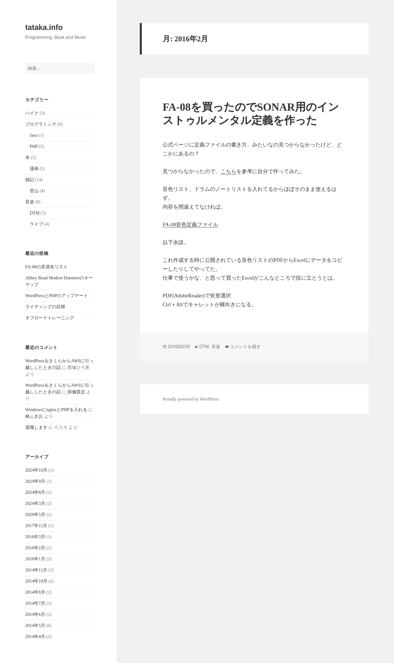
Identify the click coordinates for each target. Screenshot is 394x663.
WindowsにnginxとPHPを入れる (56, 409)
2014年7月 (35, 603)
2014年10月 (36, 581)
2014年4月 (35, 636)
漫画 (34, 168)
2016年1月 (35, 558)
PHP (34, 146)
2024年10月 (36, 470)
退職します (36, 427)
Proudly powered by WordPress (191, 399)
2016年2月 (35, 547)
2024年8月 (35, 492)
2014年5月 (35, 625)
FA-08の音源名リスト (46, 266)
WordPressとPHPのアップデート (56, 295)
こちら (228, 171)
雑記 (29, 179)
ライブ (36, 224)
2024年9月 (35, 481)
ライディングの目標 (45, 306)
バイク (32, 113)
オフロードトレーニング (49, 317)
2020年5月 (35, 514)
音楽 (29, 201)
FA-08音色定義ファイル (190, 224)
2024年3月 (35, 503)
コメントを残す (245, 346)
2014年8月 (35, 592)
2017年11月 (36, 525)
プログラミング (40, 124)
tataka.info (44, 27)
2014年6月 (35, 614)
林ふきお (34, 416)
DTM (35, 213)
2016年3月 (35, 536)
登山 (34, 190)
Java (33, 135)
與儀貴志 (76, 391)
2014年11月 (36, 570)
